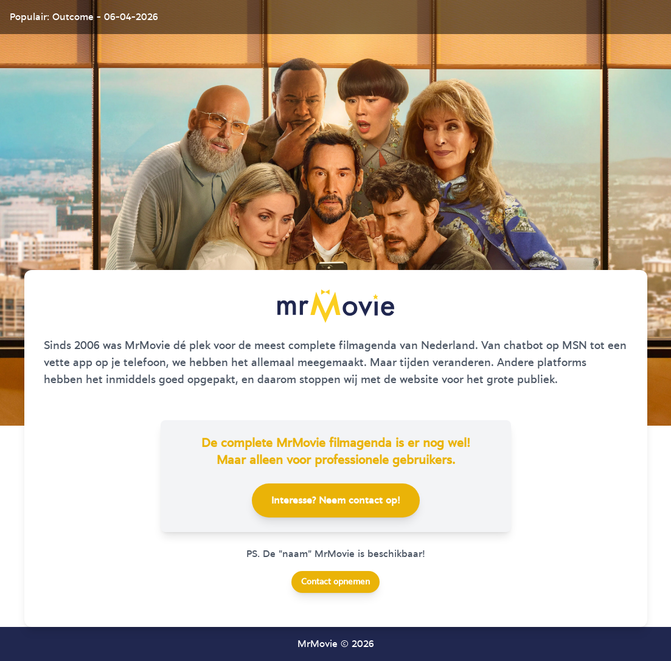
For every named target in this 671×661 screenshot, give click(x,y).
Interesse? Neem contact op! (335, 500)
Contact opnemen (335, 582)
